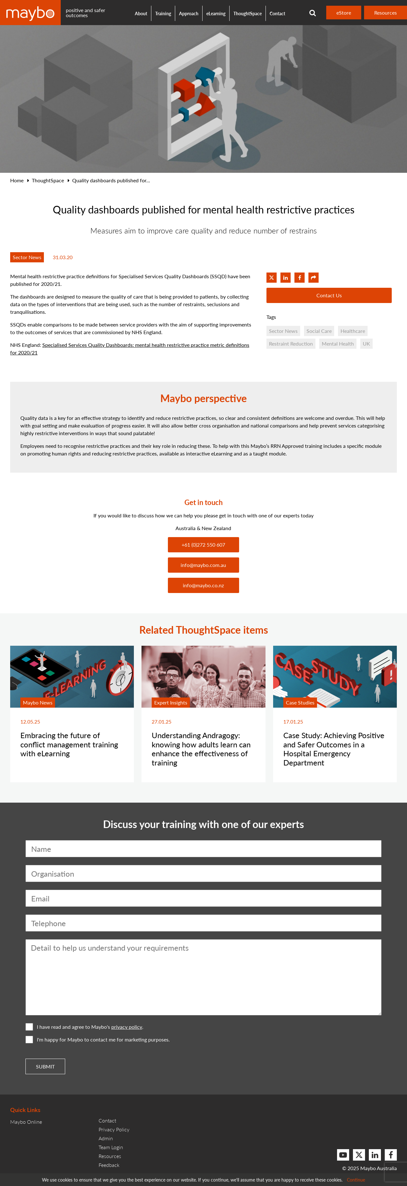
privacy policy (126, 1026)
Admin (106, 1138)
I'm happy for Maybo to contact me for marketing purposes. (97, 1039)
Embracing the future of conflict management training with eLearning (69, 744)
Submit (45, 1066)
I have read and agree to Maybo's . (84, 1027)
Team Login (111, 1147)
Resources (385, 12)
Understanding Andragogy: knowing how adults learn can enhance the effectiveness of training (201, 749)
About (141, 13)
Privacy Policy (114, 1129)
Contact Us (329, 295)
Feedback (109, 1165)
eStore (343, 12)
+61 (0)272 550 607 (203, 544)
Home (17, 180)
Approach (188, 13)
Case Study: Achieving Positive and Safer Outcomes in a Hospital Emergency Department (333, 749)
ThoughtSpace (247, 13)
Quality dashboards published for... (111, 180)
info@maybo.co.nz (203, 585)
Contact (277, 13)
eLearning (215, 13)
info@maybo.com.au (203, 565)
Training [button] (163, 13)
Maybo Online (26, 1121)
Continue (356, 1179)
